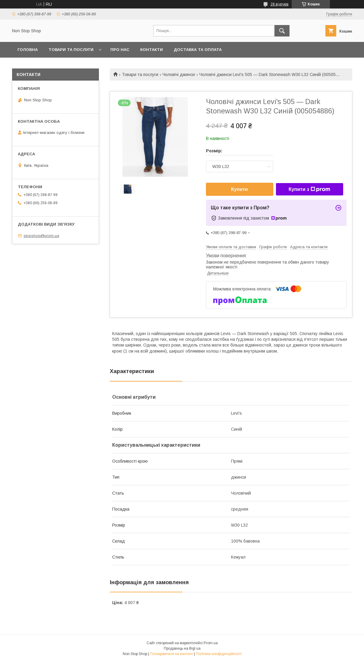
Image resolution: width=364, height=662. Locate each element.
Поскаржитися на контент (171, 654)
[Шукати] (282, 30)
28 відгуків (280, 4)
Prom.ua (211, 643)
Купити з (309, 189)
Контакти (151, 49)
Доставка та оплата (198, 49)
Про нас (119, 49)
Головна (27, 49)
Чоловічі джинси (179, 74)
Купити (239, 189)
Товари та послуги (71, 49)
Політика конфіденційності (219, 654)
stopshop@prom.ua (41, 235)
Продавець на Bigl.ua (182, 648)
